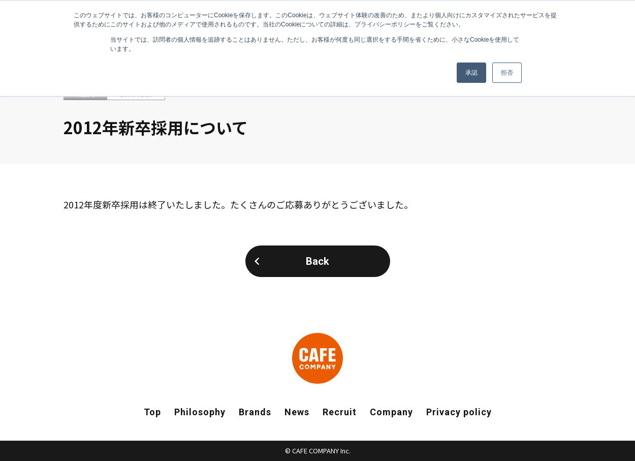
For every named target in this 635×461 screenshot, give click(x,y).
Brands (255, 412)
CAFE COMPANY (317, 358)
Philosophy (200, 412)
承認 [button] (471, 72)
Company (391, 412)
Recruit (340, 412)
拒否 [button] (507, 72)
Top (152, 412)
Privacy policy (459, 412)
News (296, 412)
